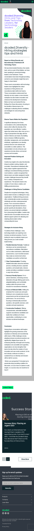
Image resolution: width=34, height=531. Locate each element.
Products (4, 496)
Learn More (5, 502)
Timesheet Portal (6, 523)
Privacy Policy (5, 526)
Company (5, 499)
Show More (25, 459)
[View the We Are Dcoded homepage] (4, 1)
